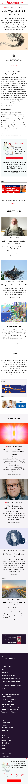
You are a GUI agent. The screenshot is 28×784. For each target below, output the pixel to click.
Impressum (5, 720)
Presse (3, 746)
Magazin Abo (6, 738)
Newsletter (6, 666)
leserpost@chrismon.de (8, 370)
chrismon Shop (7, 740)
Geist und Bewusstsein (15, 446)
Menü (2, 3)
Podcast (4, 669)
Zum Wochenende (8, 676)
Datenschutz (6, 722)
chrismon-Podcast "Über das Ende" (14, 550)
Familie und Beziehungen (10, 694)
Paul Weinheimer (11, 522)
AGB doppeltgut (7, 727)
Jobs (3, 748)
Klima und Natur (7, 702)
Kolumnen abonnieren (10, 679)
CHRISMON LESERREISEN (14, 599)
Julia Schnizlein (14, 574)
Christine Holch (15, 59)
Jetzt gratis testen (14, 780)
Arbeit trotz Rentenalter (15, 502)
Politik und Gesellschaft (10, 709)
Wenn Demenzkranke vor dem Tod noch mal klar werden (14, 451)
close (26, 758)
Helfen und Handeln (8, 699)
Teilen (13, 65)
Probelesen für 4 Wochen (14, 158)
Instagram (11, 372)
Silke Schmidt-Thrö (11, 343)
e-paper (4, 688)
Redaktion (5, 756)
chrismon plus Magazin (11, 685)
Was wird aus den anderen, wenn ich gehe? (14, 507)
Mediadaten (5, 743)
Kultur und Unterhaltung (10, 707)
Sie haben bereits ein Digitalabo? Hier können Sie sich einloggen (14, 171)
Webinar (4, 672)
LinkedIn (12, 374)
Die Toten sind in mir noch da (14, 555)
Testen (20, 2)
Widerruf (4, 730)
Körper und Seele (7, 704)
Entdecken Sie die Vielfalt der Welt (14, 603)
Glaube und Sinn (7, 697)
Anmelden (25, 2)
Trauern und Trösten (8, 712)
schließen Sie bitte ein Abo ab (10, 366)
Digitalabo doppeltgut (10, 682)
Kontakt (4, 725)
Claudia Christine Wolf (12, 474)
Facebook (19, 372)
